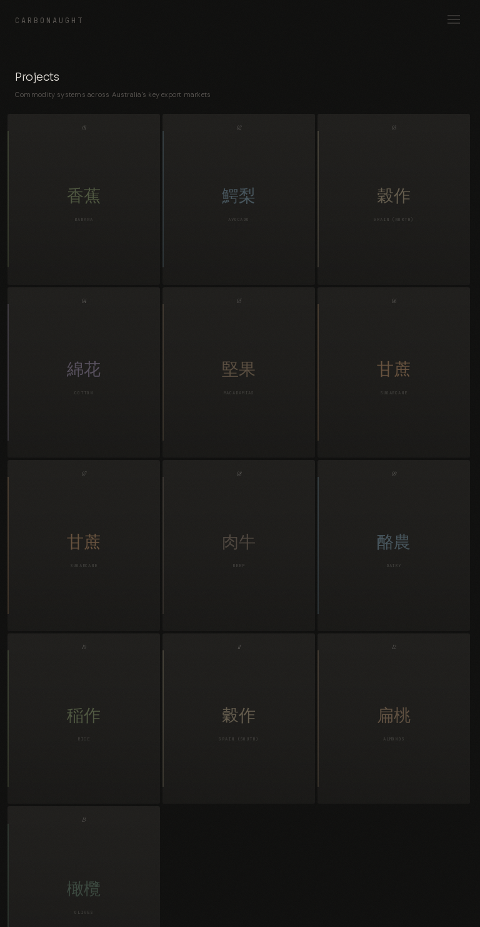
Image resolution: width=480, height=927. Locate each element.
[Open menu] (453, 20)
